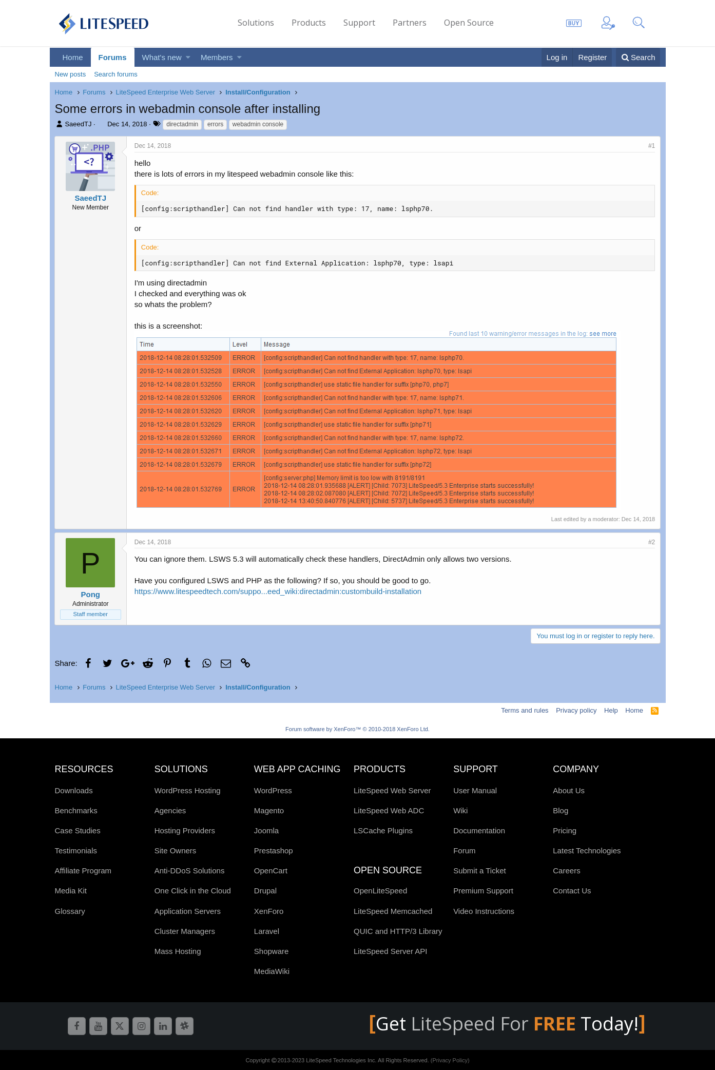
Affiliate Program (83, 870)
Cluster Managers (184, 931)
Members (217, 57)
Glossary (70, 911)
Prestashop (273, 850)
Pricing (564, 830)
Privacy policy (576, 710)
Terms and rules (524, 710)
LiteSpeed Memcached (393, 911)
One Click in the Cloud (192, 890)
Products (309, 22)
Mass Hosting (177, 951)
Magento (269, 810)
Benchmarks (76, 810)
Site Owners (175, 850)
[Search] (638, 57)
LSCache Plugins (383, 830)
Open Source (469, 22)
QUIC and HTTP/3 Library (398, 931)
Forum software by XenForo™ (357, 729)
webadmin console (258, 124)
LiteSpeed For (496, 1023)
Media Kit (71, 890)
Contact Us (572, 890)
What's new (162, 57)
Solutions (256, 22)
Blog (560, 810)
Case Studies (78, 830)
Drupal (265, 890)
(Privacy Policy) (450, 1060)
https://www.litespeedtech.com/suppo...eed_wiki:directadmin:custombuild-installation (278, 591)
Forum (464, 850)
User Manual (475, 790)
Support (359, 22)
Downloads (74, 790)
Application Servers (187, 911)
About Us (569, 790)
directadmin (182, 124)
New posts (70, 74)
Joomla (266, 830)
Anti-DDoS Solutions (189, 870)
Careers (566, 870)
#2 (651, 542)
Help (611, 710)
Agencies (170, 810)
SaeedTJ (78, 124)
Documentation (479, 830)
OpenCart (270, 870)
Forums (113, 57)
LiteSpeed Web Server (392, 790)
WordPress (273, 790)
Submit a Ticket (479, 870)
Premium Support (483, 890)
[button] (188, 57)
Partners (410, 22)
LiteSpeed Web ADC (389, 810)
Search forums (116, 74)
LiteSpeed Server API (390, 951)
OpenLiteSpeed (380, 890)
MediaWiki (271, 971)
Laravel (266, 931)
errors (215, 124)
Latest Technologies (587, 850)
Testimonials (76, 850)
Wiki (460, 810)
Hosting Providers (184, 830)
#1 (651, 145)
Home (73, 57)
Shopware (271, 951)
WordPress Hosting (187, 790)
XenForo (269, 911)
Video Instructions (483, 911)
